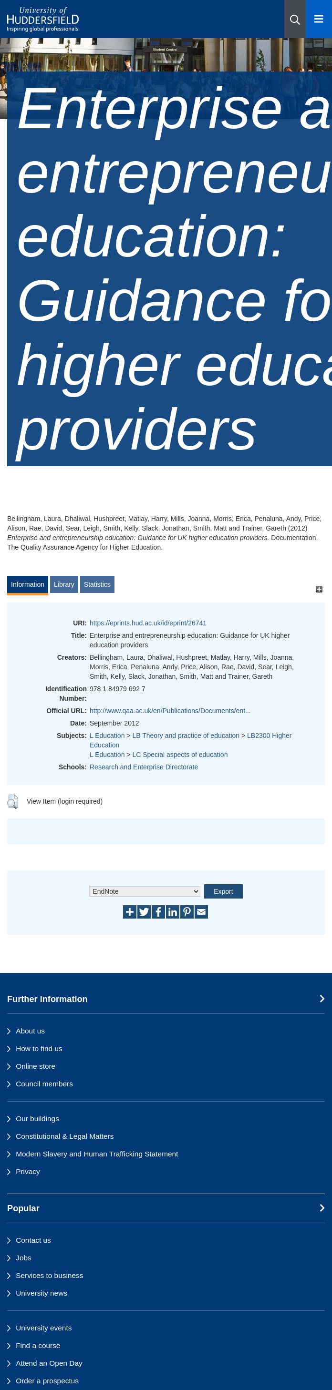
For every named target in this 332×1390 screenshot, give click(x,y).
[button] (295, 19)
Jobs (23, 1258)
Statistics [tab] (97, 584)
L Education (107, 735)
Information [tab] (27, 584)
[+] (318, 589)
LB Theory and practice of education (185, 735)
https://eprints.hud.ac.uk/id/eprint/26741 (148, 623)
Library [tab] (64, 584)
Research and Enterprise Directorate (144, 767)
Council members (44, 1084)
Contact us (33, 1240)
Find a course (38, 1345)
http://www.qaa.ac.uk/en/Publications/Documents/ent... (170, 711)
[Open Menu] (319, 19)
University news (41, 1293)
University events (44, 1328)
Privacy (28, 1171)
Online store (35, 1066)
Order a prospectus (47, 1381)
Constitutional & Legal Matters (65, 1136)
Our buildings (37, 1118)
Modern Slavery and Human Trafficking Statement (97, 1154)
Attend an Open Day (49, 1363)
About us (30, 1031)
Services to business (49, 1275)
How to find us (39, 1048)
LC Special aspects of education (180, 754)
